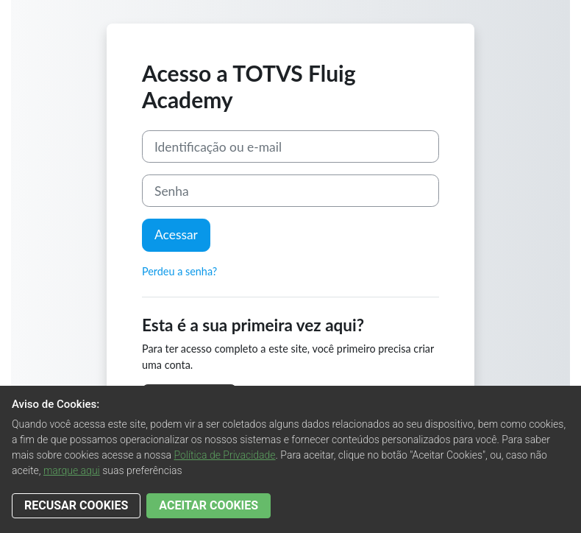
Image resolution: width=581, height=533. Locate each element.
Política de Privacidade (224, 455)
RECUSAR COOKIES (76, 505)
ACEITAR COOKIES (208, 505)
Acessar (176, 234)
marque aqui (71, 470)
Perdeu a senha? (179, 271)
